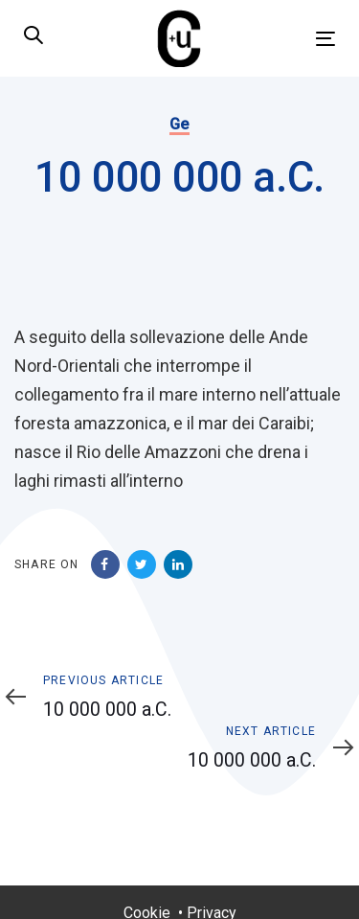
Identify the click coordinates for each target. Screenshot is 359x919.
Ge (179, 124)
